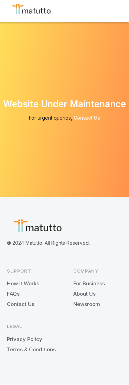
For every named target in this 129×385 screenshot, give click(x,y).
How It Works (23, 283)
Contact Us (87, 118)
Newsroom (86, 304)
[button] (116, 11)
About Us (84, 293)
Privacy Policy (24, 339)
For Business (89, 283)
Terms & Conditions (31, 349)
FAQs (13, 293)
